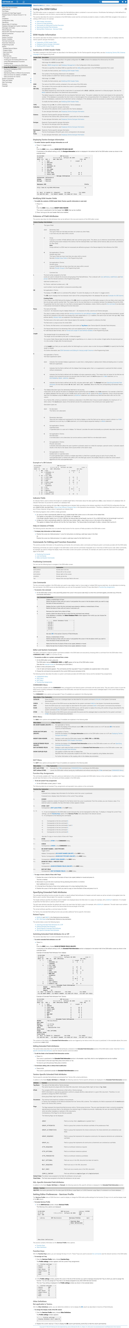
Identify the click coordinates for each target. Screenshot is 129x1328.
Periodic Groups (59, 268)
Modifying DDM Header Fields (45, 46)
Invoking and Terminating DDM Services (15, 60)
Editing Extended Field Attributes (46, 926)
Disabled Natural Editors (10, 48)
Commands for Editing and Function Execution (50, 25)
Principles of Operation (10, 58)
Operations (17, 22)
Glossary (4, 84)
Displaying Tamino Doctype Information (48, 44)
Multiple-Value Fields (61, 258)
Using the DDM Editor (10, 67)
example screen (49, 664)
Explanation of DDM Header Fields (47, 42)
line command (111, 304)
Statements (17, 35)
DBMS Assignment (52, 65)
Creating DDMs (8, 63)
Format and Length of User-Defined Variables (79, 330)
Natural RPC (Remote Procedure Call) (17, 32)
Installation (17, 19)
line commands (96, 1254)
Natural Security (17, 30)
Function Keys (41, 1245)
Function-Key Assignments (107, 587)
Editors (17, 47)
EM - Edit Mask (41, 919)
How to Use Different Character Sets (65, 507)
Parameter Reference (17, 43)
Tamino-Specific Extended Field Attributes (49, 928)
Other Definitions (41, 1247)
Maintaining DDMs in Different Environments (17, 73)
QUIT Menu (40, 680)
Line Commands (41, 556)
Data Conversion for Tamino (12, 76)
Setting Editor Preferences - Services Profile (49, 29)
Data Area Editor (8, 52)
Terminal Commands (17, 41)
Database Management (68, 65)
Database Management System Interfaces (17, 26)
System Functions (17, 37)
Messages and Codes (17, 28)
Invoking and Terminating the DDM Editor (16, 65)
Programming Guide (17, 45)
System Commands (17, 79)
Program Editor (17, 50)
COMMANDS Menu (42, 676)
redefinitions (114, 277)
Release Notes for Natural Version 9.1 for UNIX (17, 16)
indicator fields (57, 317)
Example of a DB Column (115, 295)
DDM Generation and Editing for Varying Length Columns (76, 350)
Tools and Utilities (17, 80)
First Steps (17, 11)
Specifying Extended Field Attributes (47, 27)
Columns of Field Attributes (44, 23)
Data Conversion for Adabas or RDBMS (15, 75)
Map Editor (6, 54)
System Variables (17, 39)
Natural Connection (17, 34)
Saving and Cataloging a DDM (12, 69)
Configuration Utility (17, 21)
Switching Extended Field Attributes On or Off (50, 925)
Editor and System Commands (46, 558)
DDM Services (17, 56)
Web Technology (17, 82)
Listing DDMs (8, 71)
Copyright (5, 86)
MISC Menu (40, 678)
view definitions (105, 277)
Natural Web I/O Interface (17, 24)
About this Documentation (17, 7)
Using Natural (17, 9)
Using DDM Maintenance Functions (14, 61)
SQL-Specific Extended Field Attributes (48, 930)
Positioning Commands (43, 554)
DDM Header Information (44, 21)
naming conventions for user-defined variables (82, 313)
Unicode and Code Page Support (17, 13)
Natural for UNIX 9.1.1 (39, 5)
